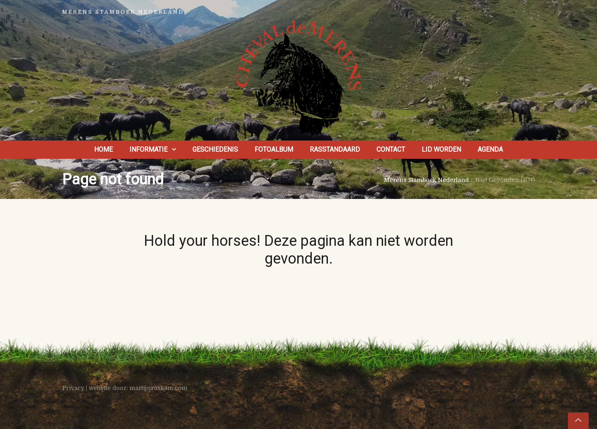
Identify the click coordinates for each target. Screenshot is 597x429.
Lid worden (441, 149)
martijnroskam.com (158, 388)
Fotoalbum (274, 149)
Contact (390, 149)
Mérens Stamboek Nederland (426, 180)
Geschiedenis (215, 149)
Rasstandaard (335, 149)
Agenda (490, 149)
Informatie (148, 149)
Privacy (73, 388)
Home (103, 149)
